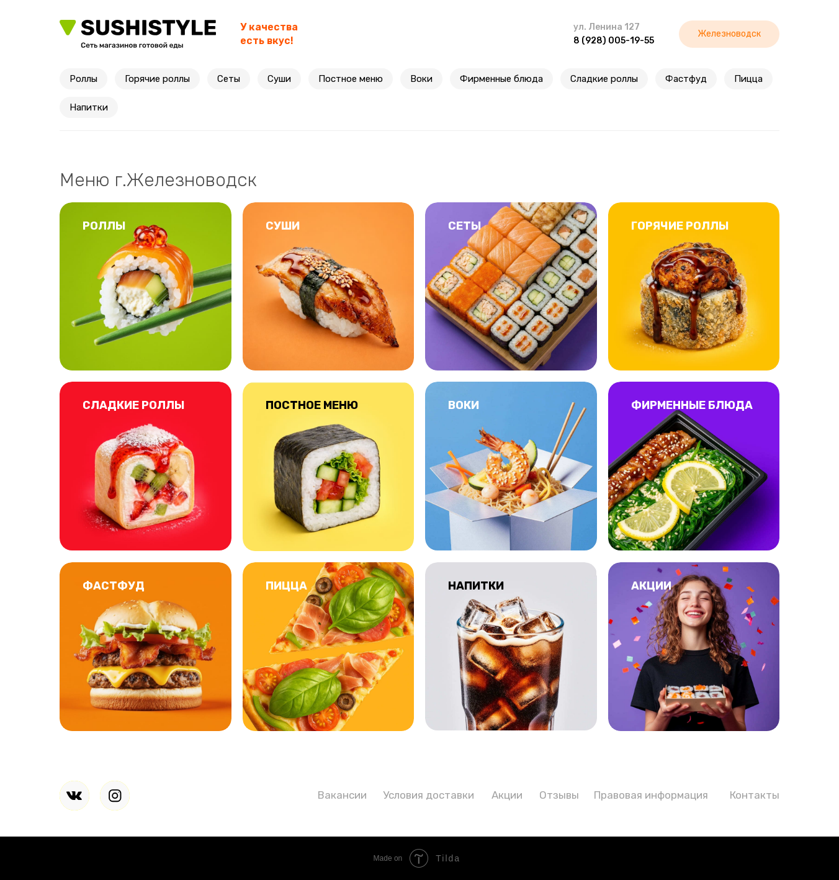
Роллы (83, 78)
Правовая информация (651, 795)
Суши (279, 78)
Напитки (89, 107)
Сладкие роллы (604, 78)
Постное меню (350, 78)
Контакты (754, 795)
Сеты (228, 78)
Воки (421, 78)
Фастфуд (686, 78)
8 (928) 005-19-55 (613, 40)
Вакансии (342, 795)
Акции (507, 795)
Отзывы (559, 795)
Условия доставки (428, 795)
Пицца (748, 78)
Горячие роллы (157, 78)
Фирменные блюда (501, 78)
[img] (74, 795)
